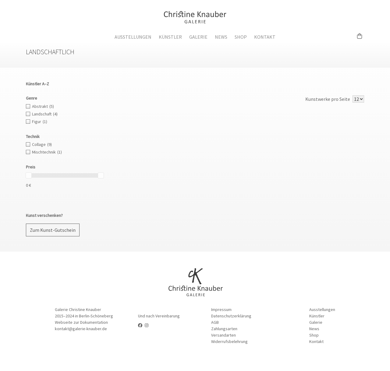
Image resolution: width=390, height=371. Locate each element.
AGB (215, 322)
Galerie (198, 37)
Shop (241, 37)
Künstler (170, 37)
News (221, 37)
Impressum (221, 309)
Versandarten (223, 335)
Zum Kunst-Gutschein (53, 230)
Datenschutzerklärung (231, 316)
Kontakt (264, 37)
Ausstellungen (133, 37)
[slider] (29, 175)
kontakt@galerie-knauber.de (81, 328)
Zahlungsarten (224, 328)
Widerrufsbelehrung (229, 341)
